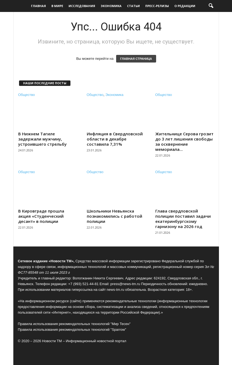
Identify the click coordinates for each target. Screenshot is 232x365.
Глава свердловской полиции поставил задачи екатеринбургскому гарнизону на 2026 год (183, 218)
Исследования (82, 6)
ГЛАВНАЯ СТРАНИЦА (136, 58)
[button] (211, 6)
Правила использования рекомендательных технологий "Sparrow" (72, 329)
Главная (38, 6)
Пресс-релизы (157, 6)
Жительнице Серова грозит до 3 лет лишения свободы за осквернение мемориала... (184, 141)
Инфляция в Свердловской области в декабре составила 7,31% (115, 139)
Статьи (133, 6)
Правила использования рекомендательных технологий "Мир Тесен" (74, 324)
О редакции (184, 6)
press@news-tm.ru (125, 284)
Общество (26, 95)
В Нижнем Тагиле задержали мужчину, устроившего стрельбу (42, 139)
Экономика (111, 6)
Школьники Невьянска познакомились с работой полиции (114, 216)
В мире (57, 6)
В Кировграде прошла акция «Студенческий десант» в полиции (41, 216)
